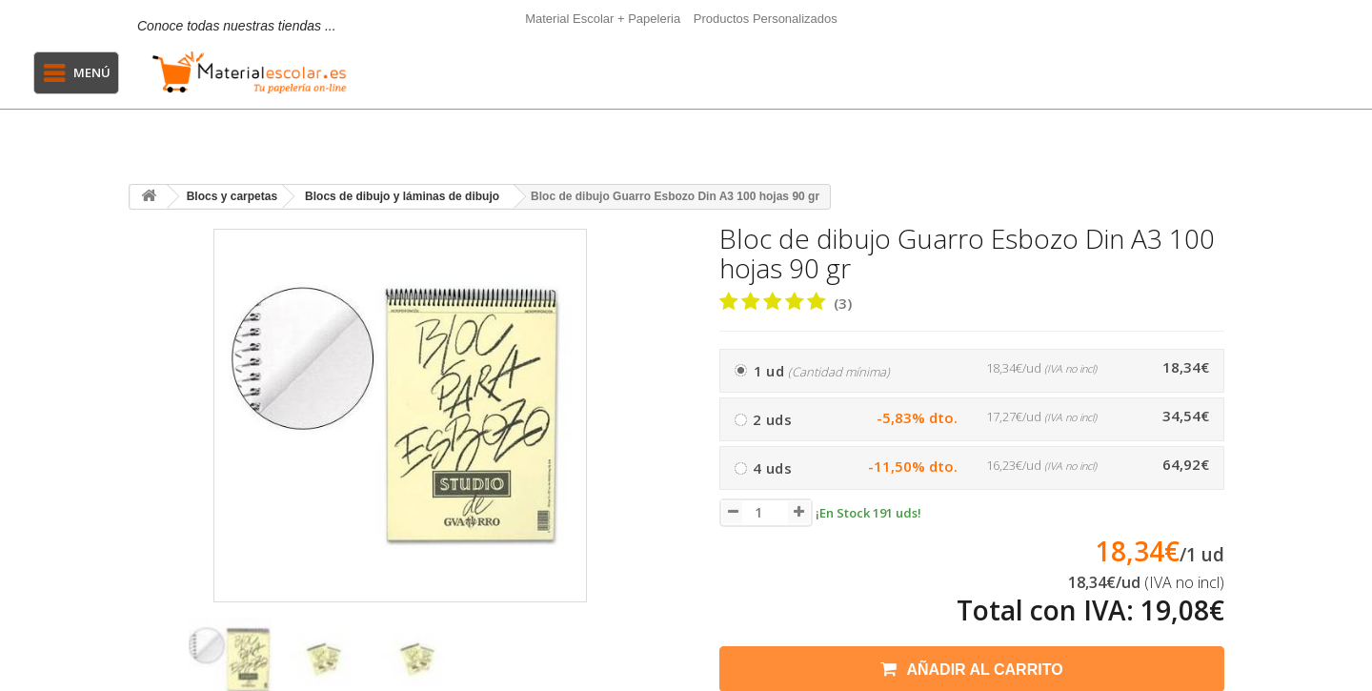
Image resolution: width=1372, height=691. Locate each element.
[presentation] (151, 668)
